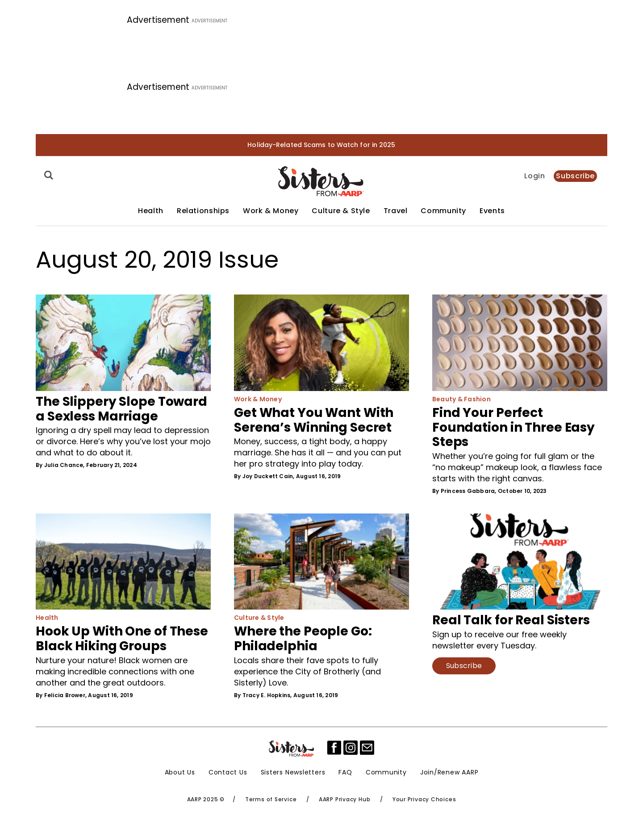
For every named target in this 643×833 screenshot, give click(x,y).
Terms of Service (270, 799)
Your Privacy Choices (424, 799)
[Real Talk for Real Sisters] (519, 561)
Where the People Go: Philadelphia (303, 639)
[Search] (47, 175)
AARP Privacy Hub (344, 799)
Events (492, 211)
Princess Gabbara (468, 491)
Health (150, 211)
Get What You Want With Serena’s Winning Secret (313, 420)
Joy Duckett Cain (267, 476)
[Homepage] (321, 181)
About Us (180, 772)
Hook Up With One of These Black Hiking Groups (122, 639)
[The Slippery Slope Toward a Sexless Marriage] (123, 342)
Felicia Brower (64, 695)
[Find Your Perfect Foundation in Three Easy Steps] (519, 342)
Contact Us (228, 772)
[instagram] (350, 747)
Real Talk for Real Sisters (511, 620)
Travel (396, 211)
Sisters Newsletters (293, 772)
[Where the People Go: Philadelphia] (321, 561)
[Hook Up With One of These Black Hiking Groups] (123, 561)
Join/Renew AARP (449, 772)
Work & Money (270, 211)
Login (534, 176)
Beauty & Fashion (461, 399)
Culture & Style (341, 211)
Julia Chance (64, 465)
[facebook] (334, 747)
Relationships (203, 211)
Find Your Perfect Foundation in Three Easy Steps (513, 427)
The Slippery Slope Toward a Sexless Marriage (121, 409)
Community (443, 211)
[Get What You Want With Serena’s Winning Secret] (321, 342)
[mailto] (367, 747)
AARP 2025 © (206, 799)
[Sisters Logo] (292, 748)
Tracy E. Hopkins (266, 695)
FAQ (345, 772)
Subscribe (575, 176)
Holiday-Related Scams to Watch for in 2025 (321, 144)
